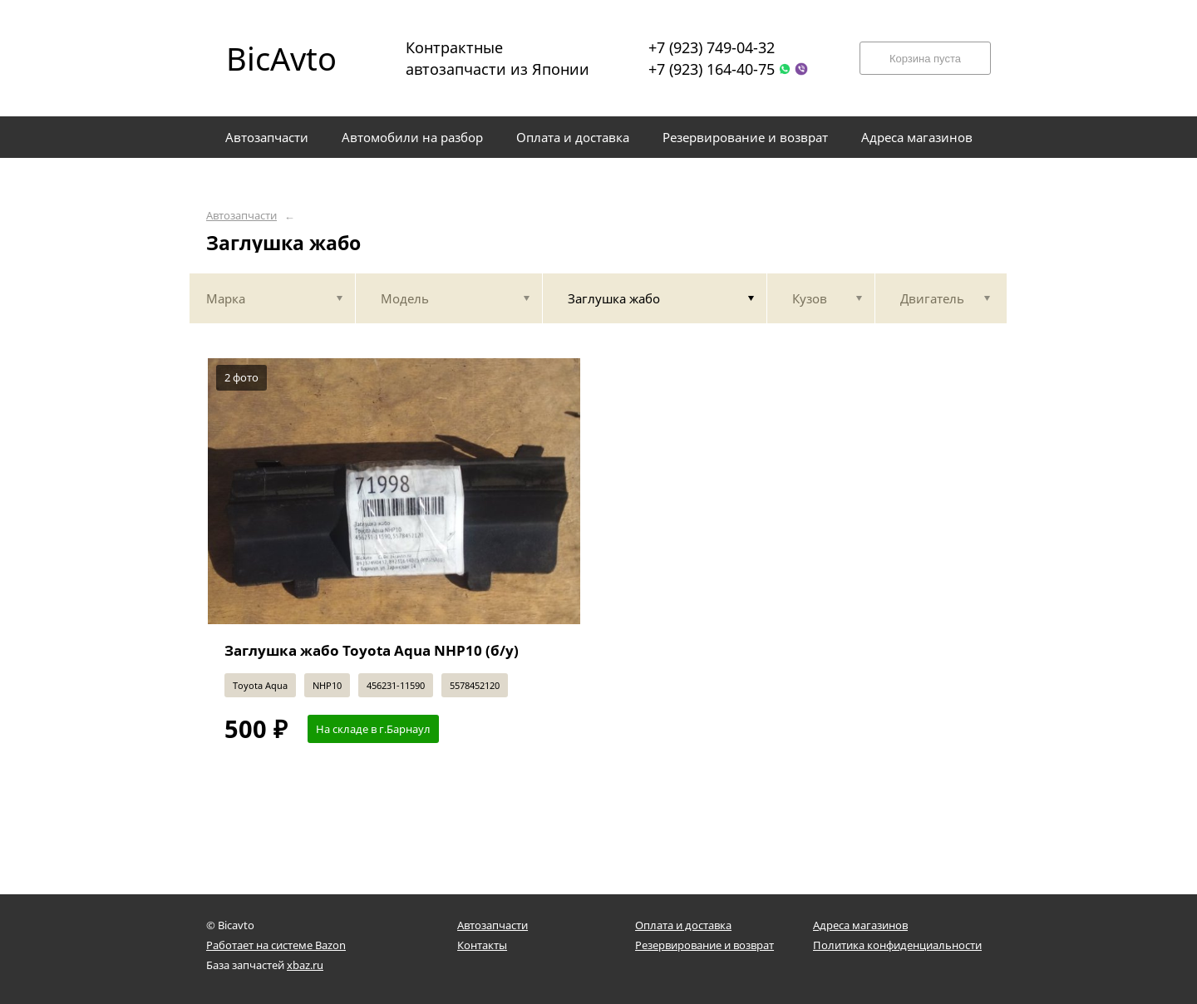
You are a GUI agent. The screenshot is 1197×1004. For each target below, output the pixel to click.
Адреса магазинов (860, 925)
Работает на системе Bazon (276, 945)
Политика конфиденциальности (897, 945)
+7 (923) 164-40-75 (711, 69)
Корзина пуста (925, 58)
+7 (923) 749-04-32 (711, 47)
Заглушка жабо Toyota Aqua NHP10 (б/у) (371, 650)
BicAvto (281, 58)
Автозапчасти (241, 215)
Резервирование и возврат (704, 945)
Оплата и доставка (683, 925)
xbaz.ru (305, 964)
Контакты (482, 945)
